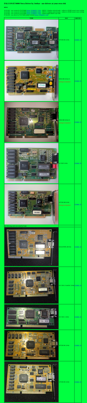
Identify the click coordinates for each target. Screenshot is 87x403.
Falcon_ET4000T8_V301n (34, 13)
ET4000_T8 (78, 40)
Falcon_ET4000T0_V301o (34, 10)
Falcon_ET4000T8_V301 (41, 15)
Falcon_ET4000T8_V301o (34, 12)
